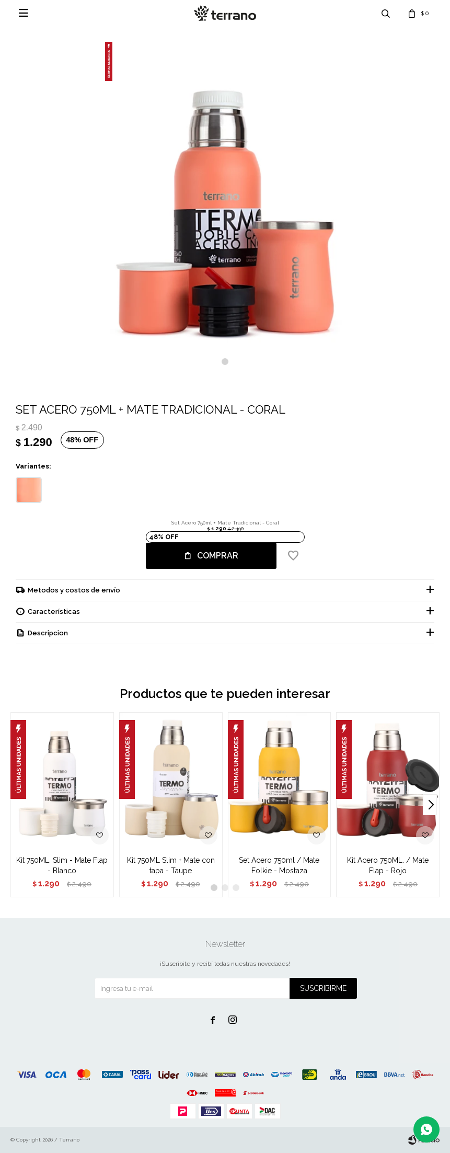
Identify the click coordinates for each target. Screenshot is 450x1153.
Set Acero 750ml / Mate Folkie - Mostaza (279, 865)
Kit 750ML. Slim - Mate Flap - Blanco (62, 865)
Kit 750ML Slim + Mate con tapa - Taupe (171, 865)
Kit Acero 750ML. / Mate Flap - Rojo (388, 865)
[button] (225, 361)
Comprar (217, 556)
